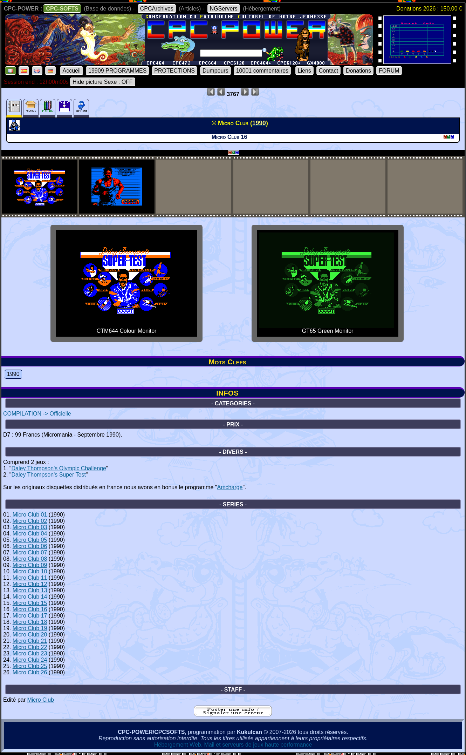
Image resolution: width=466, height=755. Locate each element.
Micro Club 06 (30, 546)
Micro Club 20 (30, 635)
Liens (304, 71)
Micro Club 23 (30, 653)
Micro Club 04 (30, 534)
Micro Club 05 (30, 540)
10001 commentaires (262, 71)
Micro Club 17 (30, 616)
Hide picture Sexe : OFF (103, 82)
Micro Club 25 (30, 666)
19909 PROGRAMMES (117, 71)
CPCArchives (156, 9)
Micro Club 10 (30, 571)
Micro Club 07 (30, 552)
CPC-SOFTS (62, 9)
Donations (358, 71)
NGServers (224, 9)
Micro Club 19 (30, 628)
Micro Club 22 (30, 647)
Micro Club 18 (30, 622)
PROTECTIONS (174, 71)
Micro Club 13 (30, 590)
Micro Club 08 (30, 559)
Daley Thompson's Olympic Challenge (58, 468)
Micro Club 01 (30, 515)
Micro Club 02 (30, 521)
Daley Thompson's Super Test (48, 475)
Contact (328, 71)
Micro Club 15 (30, 603)
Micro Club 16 (30, 609)
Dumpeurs (215, 71)
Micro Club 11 (30, 578)
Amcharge (229, 487)
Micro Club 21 (30, 641)
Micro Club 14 (30, 597)
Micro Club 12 (30, 584)
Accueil (71, 71)
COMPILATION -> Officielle (37, 414)
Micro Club (40, 700)
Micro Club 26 (30, 672)
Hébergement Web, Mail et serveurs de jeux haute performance (233, 745)
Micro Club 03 (30, 527)
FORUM (389, 71)
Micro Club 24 (30, 660)
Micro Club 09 (30, 565)
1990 (13, 374)
